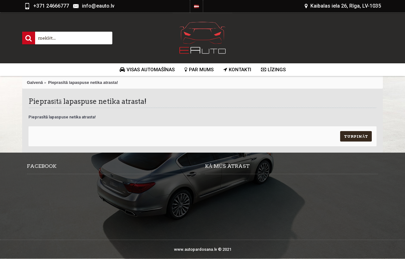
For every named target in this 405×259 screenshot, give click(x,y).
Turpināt (356, 136)
